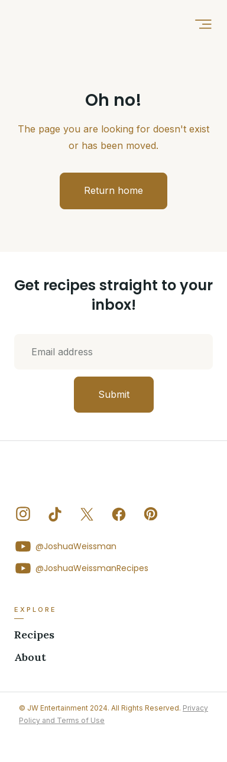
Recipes (34, 634)
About (30, 657)
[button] (203, 24)
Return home (113, 190)
